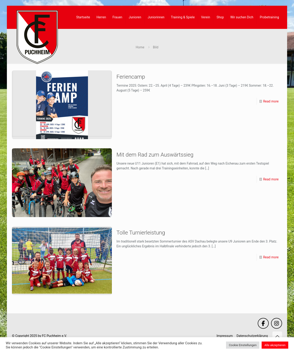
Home (140, 47)
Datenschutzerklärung (252, 336)
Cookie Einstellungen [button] (243, 345)
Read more (271, 101)
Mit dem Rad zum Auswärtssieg (154, 155)
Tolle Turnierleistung (140, 232)
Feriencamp (130, 77)
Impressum (225, 336)
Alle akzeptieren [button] (275, 345)
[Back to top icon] (277, 336)
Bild (155, 47)
